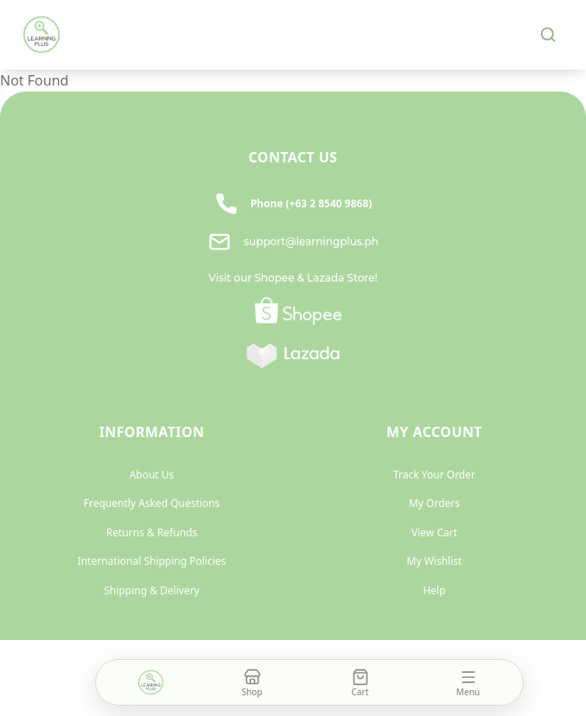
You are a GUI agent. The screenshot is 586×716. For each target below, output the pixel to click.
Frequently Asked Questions (152, 503)
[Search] (548, 34)
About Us (152, 474)
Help (434, 590)
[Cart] (360, 682)
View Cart (434, 532)
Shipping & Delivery (151, 590)
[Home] (151, 682)
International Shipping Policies (152, 561)
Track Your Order (434, 474)
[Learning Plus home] (41, 34)
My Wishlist (434, 561)
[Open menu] (468, 682)
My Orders (434, 503)
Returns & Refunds (151, 532)
